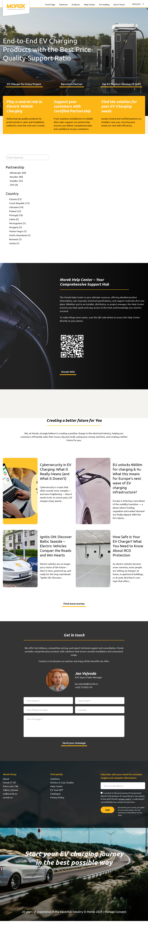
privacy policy (125, 803)
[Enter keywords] (27, 159)
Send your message (74, 746)
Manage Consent (115, 915)
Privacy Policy (57, 801)
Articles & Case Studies (62, 786)
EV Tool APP (56, 793)
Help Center (89, 4)
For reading (104, 4)
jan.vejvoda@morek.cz (86, 687)
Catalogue (55, 797)
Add (107, 813)
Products (76, 4)
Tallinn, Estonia (10, 793)
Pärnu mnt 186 (10, 790)
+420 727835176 (83, 691)
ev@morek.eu (10, 797)
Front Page (50, 4)
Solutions (63, 4)
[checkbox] (28, 174)
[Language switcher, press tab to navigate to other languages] (138, 4)
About (6, 782)
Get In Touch (119, 4)
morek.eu (8, 801)
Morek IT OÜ (9, 786)
